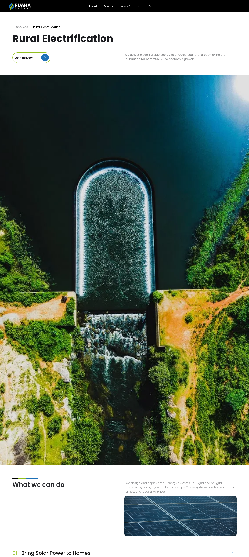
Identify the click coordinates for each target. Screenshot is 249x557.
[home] (20, 6)
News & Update (131, 6)
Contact (155, 6)
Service (109, 6)
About (92, 6)
